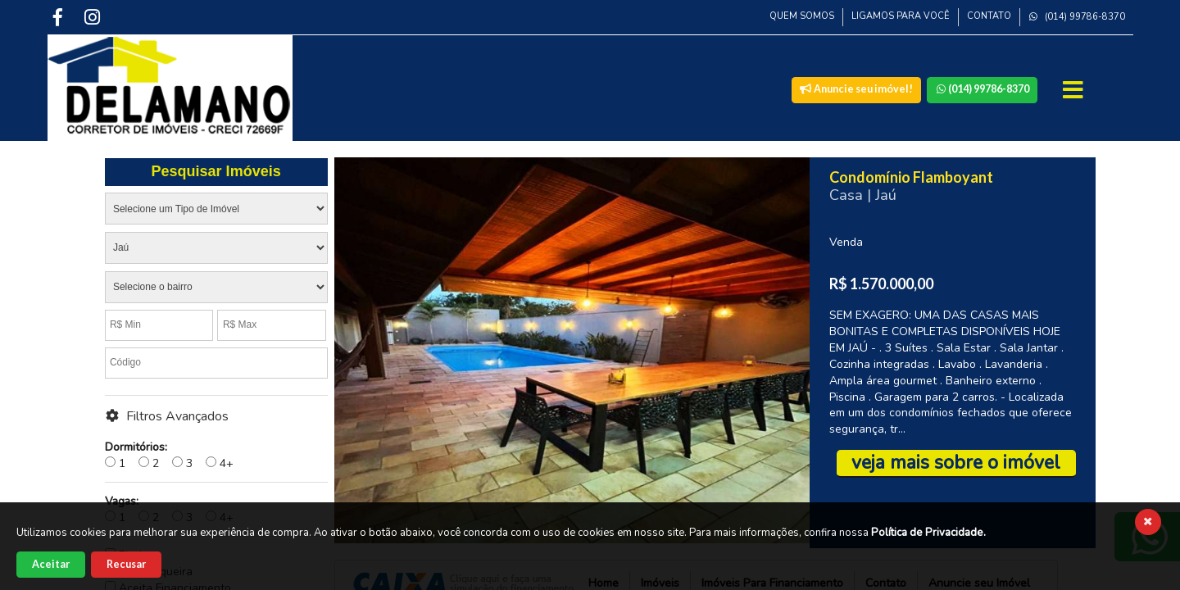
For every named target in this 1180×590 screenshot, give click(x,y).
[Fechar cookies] (1148, 522)
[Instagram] (93, 17)
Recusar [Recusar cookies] (126, 564)
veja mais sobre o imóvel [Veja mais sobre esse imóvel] (955, 462)
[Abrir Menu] (1074, 90)
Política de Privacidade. (928, 532)
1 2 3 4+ (169, 455)
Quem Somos (801, 16)
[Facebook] (60, 17)
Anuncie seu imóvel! (856, 89)
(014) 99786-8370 (1076, 17)
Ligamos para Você (900, 16)
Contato (989, 16)
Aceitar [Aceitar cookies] (51, 564)
